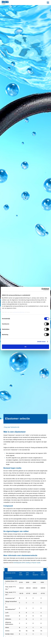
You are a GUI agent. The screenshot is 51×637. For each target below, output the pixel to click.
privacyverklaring (18, 312)
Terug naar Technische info (11, 427)
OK (26, 346)
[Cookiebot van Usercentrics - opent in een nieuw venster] (41, 289)
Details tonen (41, 341)
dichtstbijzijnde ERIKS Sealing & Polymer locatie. (27, 562)
